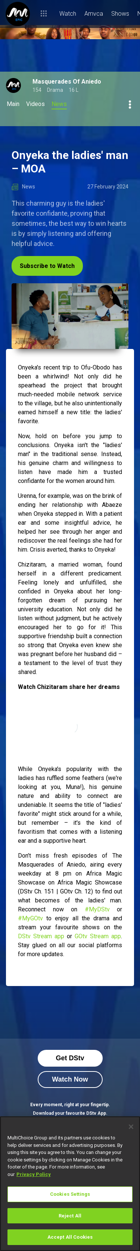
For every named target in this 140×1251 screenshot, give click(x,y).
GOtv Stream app (98, 936)
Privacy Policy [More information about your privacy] (33, 1174)
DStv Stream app (41, 936)
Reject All (70, 1216)
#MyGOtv (30, 918)
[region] (70, 1183)
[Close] (131, 1127)
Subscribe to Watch (47, 265)
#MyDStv (97, 909)
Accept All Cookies (70, 1237)
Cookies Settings (70, 1194)
